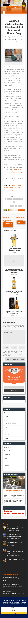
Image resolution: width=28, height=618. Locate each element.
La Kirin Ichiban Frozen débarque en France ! (14, 249)
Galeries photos (8, 450)
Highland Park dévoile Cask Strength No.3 (14, 312)
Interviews (6, 461)
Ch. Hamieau (16, 37)
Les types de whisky (11, 431)
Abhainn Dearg (16, 185)
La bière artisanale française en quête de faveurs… (15, 560)
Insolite (6, 458)
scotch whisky (8, 188)
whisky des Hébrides (15, 190)
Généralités (7, 454)
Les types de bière (11, 423)
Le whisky (6, 427)
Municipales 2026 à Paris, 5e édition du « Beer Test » (14, 543)
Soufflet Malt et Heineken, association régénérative (14, 535)
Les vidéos (6, 438)
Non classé (7, 469)
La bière (6, 420)
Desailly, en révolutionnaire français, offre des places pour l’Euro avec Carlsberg (13, 502)
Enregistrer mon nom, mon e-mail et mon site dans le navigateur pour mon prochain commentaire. (13, 353)
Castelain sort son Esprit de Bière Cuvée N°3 (14, 292)
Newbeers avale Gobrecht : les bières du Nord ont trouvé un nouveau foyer (15, 551)
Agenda (6, 412)
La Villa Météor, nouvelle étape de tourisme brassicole (13, 491)
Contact (6, 416)
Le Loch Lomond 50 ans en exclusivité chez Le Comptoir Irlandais (14, 270)
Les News (15, 39)
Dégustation (7, 447)
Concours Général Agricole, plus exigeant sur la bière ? (16, 527)
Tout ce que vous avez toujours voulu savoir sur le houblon (14, 496)
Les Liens (6, 434)
